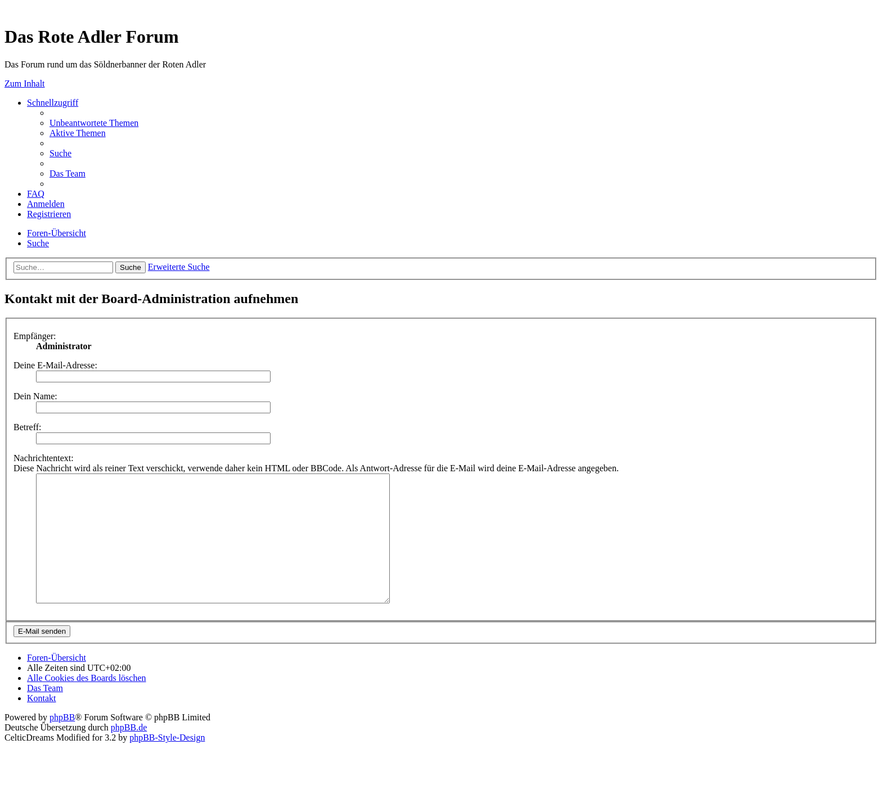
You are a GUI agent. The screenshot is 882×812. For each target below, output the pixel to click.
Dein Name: (35, 396)
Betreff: (27, 427)
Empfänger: (35, 336)
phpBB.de (129, 752)
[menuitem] (94, 123)
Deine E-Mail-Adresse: (55, 365)
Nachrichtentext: (44, 458)
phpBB (62, 742)
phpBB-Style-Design (167, 763)
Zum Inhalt (24, 83)
